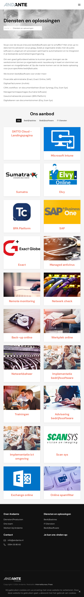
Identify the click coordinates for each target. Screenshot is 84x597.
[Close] (79, 591)
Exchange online (22, 495)
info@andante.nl (15, 540)
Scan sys (62, 454)
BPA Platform (22, 228)
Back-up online (22, 337)
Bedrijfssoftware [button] (46, 120)
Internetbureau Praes (43, 584)
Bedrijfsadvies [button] (30, 120)
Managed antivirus (62, 265)
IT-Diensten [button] (62, 120)
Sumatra (22, 192)
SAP (62, 228)
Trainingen (22, 414)
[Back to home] (15, 4)
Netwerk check (62, 301)
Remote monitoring (22, 301)
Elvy (62, 192)
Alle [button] (18, 120)
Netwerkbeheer (21, 374)
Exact (22, 265)
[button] (79, 4)
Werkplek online (62, 337)
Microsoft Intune (62, 155)
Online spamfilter (62, 495)
